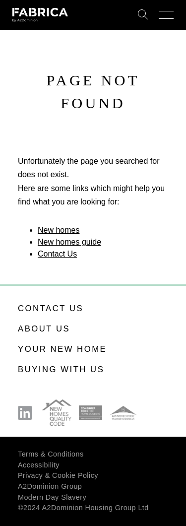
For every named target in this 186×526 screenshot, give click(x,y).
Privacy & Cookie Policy (58, 475)
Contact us (50, 308)
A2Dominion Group (50, 486)
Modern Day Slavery (52, 497)
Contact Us (57, 254)
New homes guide (69, 242)
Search (143, 15)
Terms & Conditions (51, 454)
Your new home (62, 349)
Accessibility (39, 465)
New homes (58, 230)
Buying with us (61, 369)
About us (44, 328)
